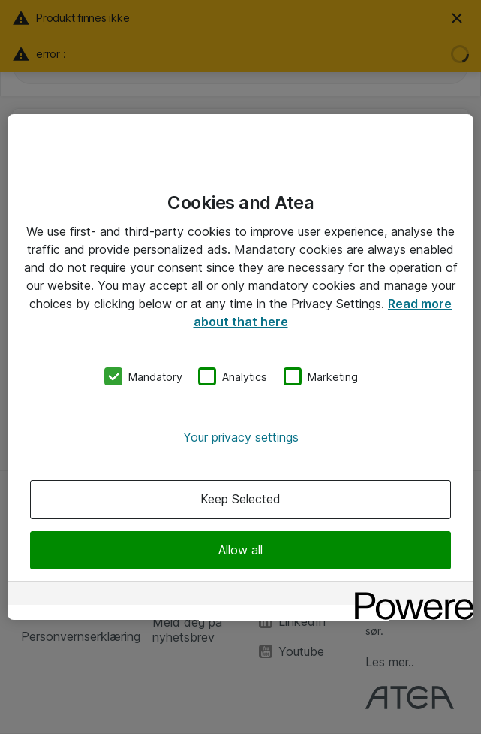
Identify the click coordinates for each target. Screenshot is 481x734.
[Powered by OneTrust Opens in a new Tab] (409, 595)
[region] (240, 367)
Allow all (240, 549)
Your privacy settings (241, 437)
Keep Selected (240, 499)
